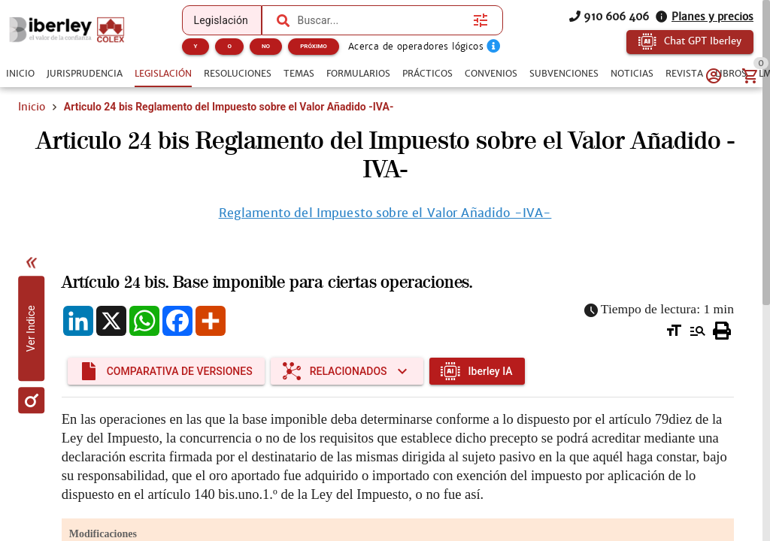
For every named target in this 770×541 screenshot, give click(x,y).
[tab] (20, 73)
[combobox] (382, 20)
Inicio (31, 106)
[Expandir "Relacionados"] (347, 371)
